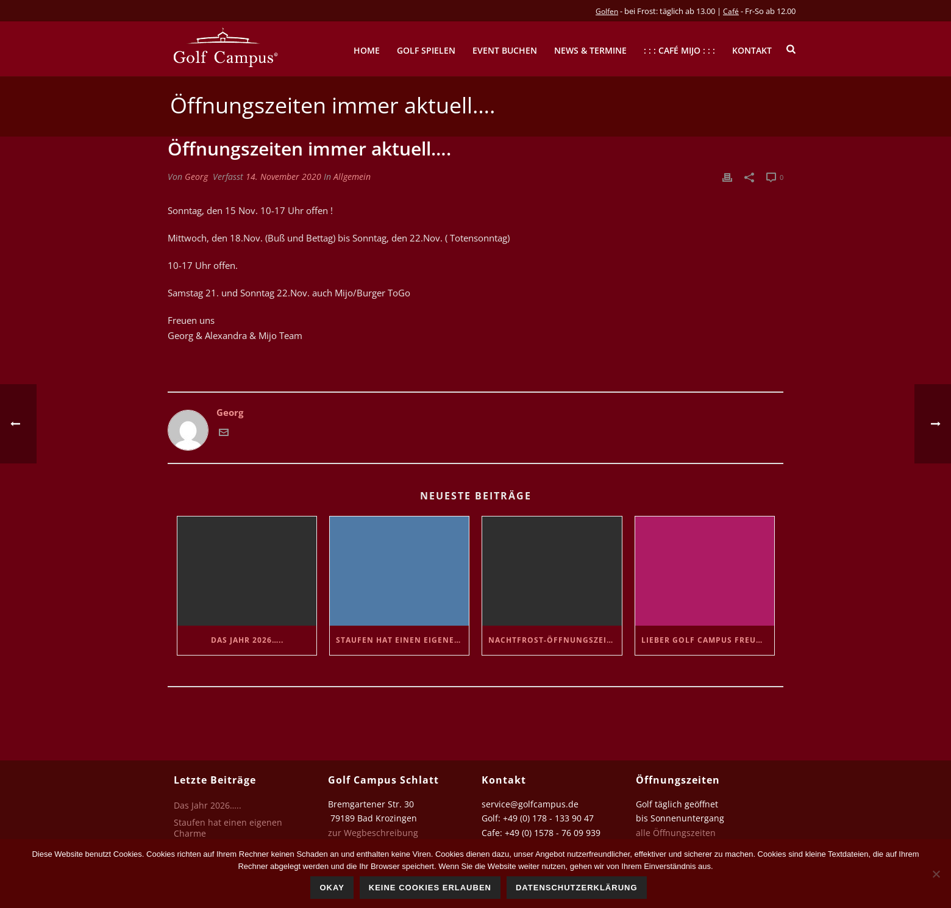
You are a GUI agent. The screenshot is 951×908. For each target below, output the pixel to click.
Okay (331, 887)
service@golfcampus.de (530, 804)
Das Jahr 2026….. (247, 640)
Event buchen (504, 50)
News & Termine (590, 50)
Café (731, 11)
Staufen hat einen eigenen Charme (402, 640)
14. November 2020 (283, 176)
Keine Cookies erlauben (430, 887)
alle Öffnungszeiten (676, 832)
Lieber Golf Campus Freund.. (707, 640)
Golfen (607, 11)
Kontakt (752, 50)
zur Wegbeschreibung (374, 832)
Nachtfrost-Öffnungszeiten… (554, 640)
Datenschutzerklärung (577, 887)
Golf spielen (426, 50)
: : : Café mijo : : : (679, 50)
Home (367, 50)
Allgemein (352, 176)
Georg (196, 176)
